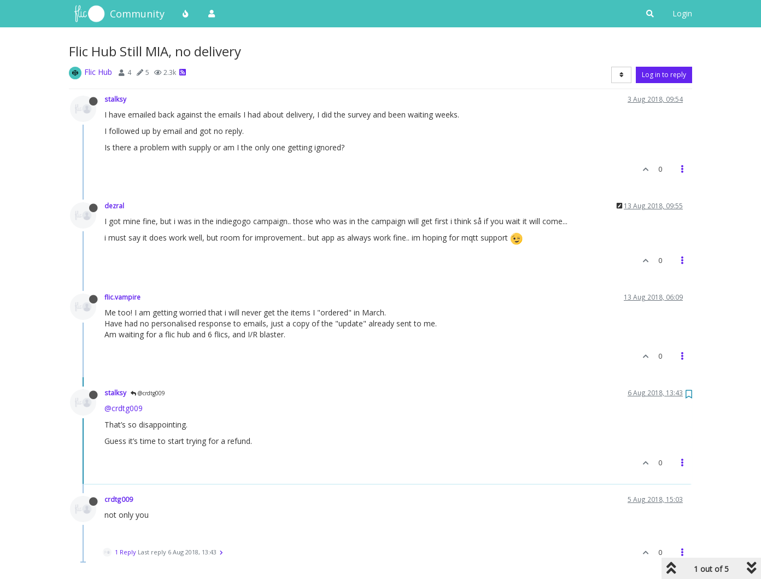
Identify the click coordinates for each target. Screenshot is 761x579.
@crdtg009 (148, 393)
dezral (114, 205)
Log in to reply (664, 74)
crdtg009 (118, 499)
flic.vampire (122, 297)
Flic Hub (98, 72)
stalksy (115, 99)
